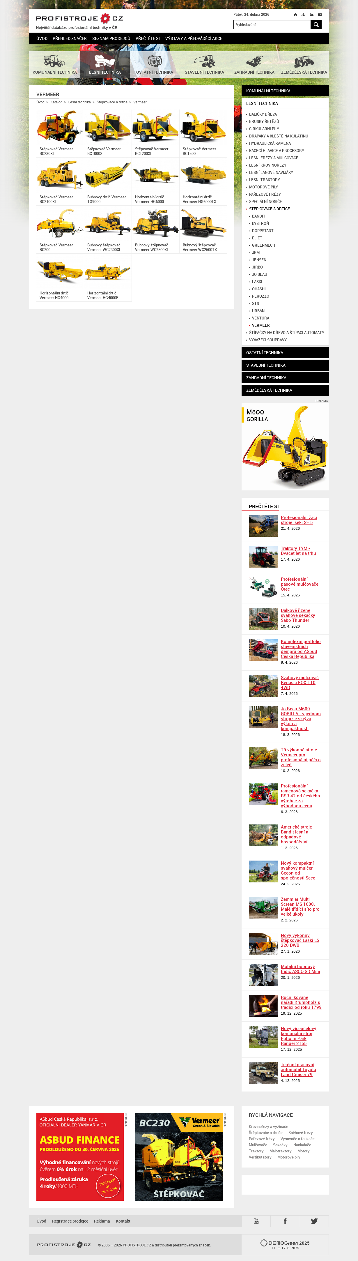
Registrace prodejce (70, 1221)
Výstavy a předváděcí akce (193, 38)
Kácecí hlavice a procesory (275, 150)
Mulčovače (258, 1144)
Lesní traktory (263, 179)
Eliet (255, 238)
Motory (303, 1151)
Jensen (257, 259)
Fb (286, 1221)
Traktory (256, 1151)
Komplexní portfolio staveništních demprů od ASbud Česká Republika (301, 648)
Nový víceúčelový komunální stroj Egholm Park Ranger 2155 (298, 1035)
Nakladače (302, 1144)
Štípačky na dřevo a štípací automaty (285, 332)
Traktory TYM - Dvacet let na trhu (298, 550)
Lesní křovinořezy (266, 165)
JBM (254, 252)
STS (254, 303)
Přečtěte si (148, 38)
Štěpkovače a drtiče (112, 102)
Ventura (259, 318)
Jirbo (256, 267)
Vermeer (259, 325)
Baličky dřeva (261, 114)
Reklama (102, 1221)
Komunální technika (268, 90)
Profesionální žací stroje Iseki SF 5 (299, 519)
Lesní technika (79, 102)
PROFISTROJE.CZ (79, 19)
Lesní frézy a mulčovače (272, 158)
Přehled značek (70, 38)
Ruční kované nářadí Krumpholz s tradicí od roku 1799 (301, 1002)
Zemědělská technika (269, 390)
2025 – (285, 1245)
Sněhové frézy (300, 1132)
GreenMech (262, 245)
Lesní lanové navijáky (269, 172)
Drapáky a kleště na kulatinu (277, 136)
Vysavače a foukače (298, 1138)
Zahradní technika (266, 377)
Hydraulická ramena (268, 143)
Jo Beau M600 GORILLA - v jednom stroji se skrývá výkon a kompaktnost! (301, 718)
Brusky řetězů (262, 121)
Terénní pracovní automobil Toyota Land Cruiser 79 (298, 1069)
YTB (257, 1221)
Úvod (41, 38)
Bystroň (259, 223)
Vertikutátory (260, 1157)
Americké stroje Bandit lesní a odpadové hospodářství (296, 834)
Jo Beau (258, 274)
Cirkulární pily (262, 128)
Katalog (56, 102)
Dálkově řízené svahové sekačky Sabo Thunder (298, 615)
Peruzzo (259, 296)
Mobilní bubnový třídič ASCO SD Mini (300, 968)
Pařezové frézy (263, 194)
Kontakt (123, 1221)
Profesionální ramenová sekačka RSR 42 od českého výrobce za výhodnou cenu (300, 795)
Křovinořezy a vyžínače (268, 1126)
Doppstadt (261, 230)
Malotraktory (281, 1151)
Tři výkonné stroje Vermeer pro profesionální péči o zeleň (301, 757)
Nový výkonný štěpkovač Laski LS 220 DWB (300, 940)
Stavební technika (266, 365)
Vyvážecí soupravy (266, 340)
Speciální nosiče (264, 201)
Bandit (257, 216)
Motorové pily (262, 187)
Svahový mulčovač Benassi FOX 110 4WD (300, 682)
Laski (255, 281)
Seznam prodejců (111, 38)
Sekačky (280, 1144)
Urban (257, 310)
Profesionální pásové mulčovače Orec (299, 584)
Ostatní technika (264, 352)
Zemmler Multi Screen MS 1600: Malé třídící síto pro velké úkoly (300, 906)
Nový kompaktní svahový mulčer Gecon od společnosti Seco (298, 870)
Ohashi (257, 289)
